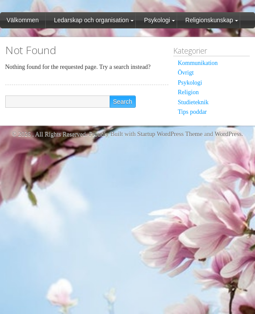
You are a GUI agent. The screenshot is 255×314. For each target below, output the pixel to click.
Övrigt (186, 72)
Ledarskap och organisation (91, 20)
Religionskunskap (209, 20)
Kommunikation (198, 63)
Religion (188, 92)
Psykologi (157, 20)
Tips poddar (192, 112)
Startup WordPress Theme (169, 133)
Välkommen (23, 20)
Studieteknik (193, 102)
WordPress (228, 133)
